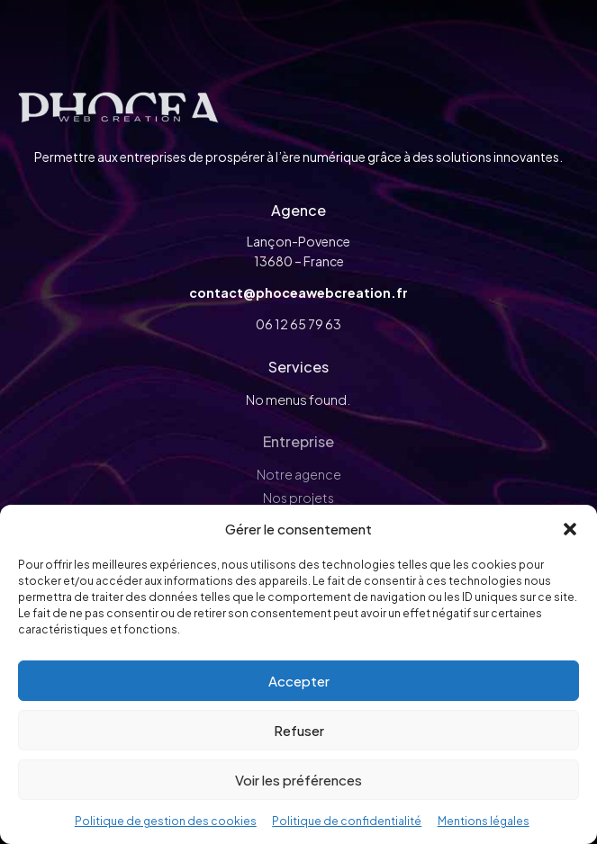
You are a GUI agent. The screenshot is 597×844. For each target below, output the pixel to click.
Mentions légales (483, 821)
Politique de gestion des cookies (166, 821)
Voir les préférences (298, 779)
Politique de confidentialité (346, 821)
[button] (570, 529)
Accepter (299, 680)
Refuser (299, 730)
